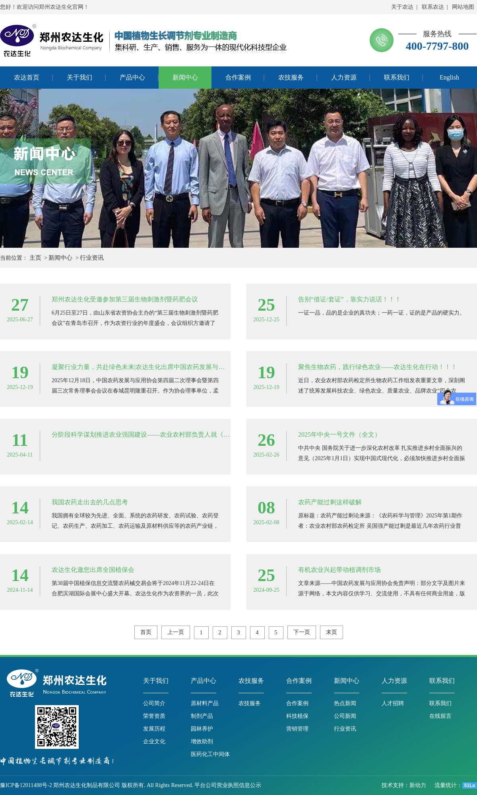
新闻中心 (60, 258)
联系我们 (442, 680)
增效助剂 (202, 741)
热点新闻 (345, 703)
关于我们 (156, 680)
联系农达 (433, 7)
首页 (145, 632)
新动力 (418, 785)
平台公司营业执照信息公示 (227, 785)
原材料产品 (205, 703)
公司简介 (154, 703)
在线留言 (440, 716)
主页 (35, 258)
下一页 (301, 632)
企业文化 (154, 741)
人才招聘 (393, 703)
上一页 (175, 632)
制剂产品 (202, 716)
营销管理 (297, 729)
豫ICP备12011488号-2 (26, 785)
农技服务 (251, 680)
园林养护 (202, 729)
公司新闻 (345, 716)
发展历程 (154, 729)
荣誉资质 (154, 716)
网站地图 (463, 7)
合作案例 (299, 680)
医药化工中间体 (210, 754)
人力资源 (394, 680)
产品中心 (203, 680)
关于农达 (402, 7)
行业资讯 (92, 258)
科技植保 (297, 716)
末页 (331, 632)
